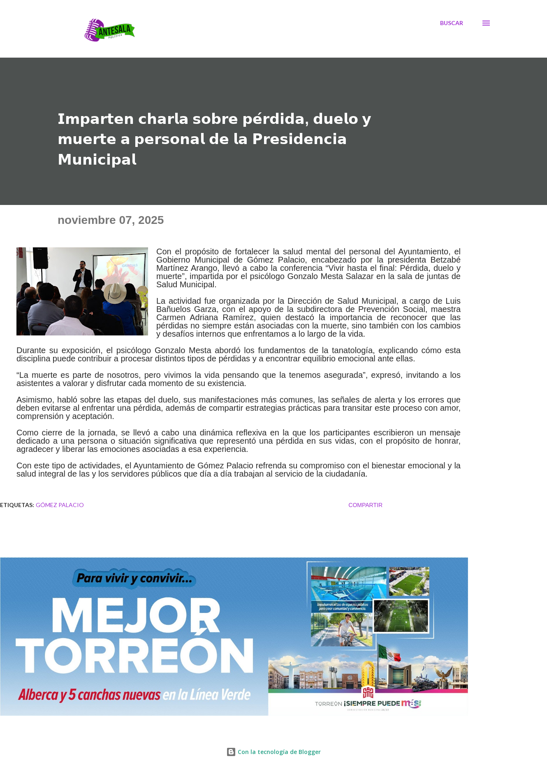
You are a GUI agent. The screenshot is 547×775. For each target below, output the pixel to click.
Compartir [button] (365, 505)
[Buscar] (451, 23)
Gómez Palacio (60, 504)
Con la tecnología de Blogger (273, 752)
